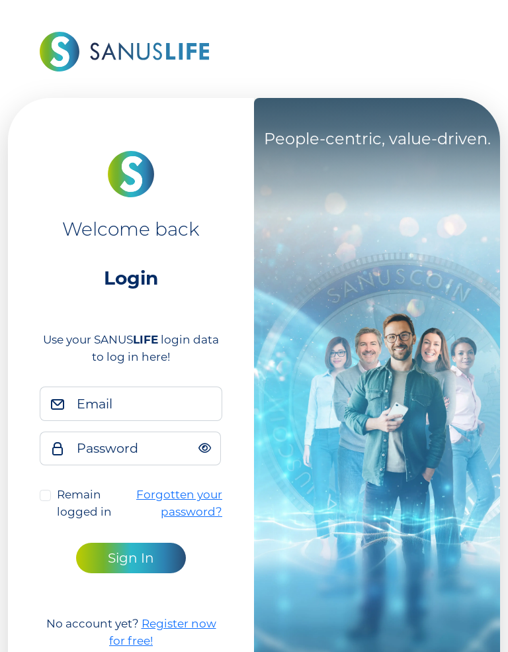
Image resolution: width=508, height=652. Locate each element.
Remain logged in (84, 503)
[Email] (145, 404)
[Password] (145, 449)
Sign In (131, 558)
